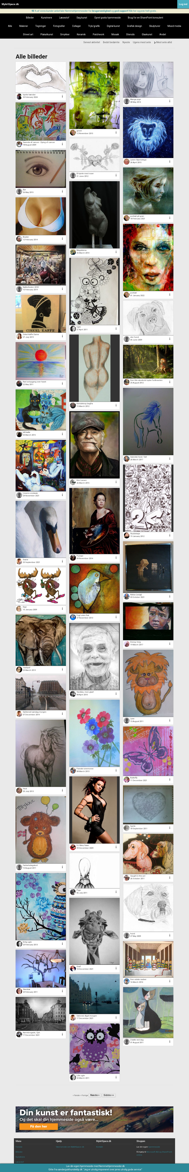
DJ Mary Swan (83, 845)
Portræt (80, 556)
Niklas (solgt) (136, 595)
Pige (79, 890)
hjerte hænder (29, 95)
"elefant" (26, 668)
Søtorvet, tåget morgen (87, 1016)
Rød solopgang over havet (34, 382)
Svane (25, 560)
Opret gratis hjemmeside (107, 17)
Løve (132, 719)
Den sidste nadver (138, 979)
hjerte (132, 826)
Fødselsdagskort (30, 865)
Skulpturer (154, 26)
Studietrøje (135, 534)
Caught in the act (137, 876)
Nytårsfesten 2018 (30, 287)
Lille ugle (81, 1076)
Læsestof (64, 17)
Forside (19, 1147)
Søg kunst (82, 17)
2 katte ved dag (137, 1040)
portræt (133, 293)
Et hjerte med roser (85, 173)
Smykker (65, 34)
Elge (25, 607)
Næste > (95, 1095)
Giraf (79, 966)
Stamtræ (26, 989)
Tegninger (40, 26)
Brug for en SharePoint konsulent (145, 17)
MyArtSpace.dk (10, 4)
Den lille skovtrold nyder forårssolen (146, 380)
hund (132, 934)
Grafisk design (134, 26)
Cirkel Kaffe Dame (31, 334)
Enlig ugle (27, 942)
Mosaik (115, 34)
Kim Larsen (82, 480)
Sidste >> (109, 1095)
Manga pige (135, 99)
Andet (162, 34)
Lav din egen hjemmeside (79, 1166)
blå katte (26, 432)
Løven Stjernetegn (138, 160)
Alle (10, 26)
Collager (76, 26)
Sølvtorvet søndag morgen (34, 712)
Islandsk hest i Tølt (138, 457)
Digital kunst (113, 26)
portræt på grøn (137, 216)
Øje (24, 190)
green (79, 131)
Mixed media (174, 26)
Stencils (130, 34)
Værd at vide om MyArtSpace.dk (70, 1147)
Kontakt (99, 1147)
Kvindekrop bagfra (85, 404)
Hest (25, 789)
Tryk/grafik (94, 26)
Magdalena (81, 250)
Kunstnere (46, 17)
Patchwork (98, 34)
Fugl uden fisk (83, 615)
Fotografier (59, 26)
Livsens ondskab (30, 493)
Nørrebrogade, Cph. (31, 1033)
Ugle (79, 327)
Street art (28, 34)
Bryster (26, 237)
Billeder (30, 17)
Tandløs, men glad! (85, 692)
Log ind (183, 4)
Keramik (81, 34)
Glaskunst (147, 34)
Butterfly (133, 778)
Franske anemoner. (85, 769)
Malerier (23, 26)
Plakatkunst (46, 34)
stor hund (134, 337)
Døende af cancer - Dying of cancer (39, 142)
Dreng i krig (135, 642)
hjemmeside (154, 1147)
